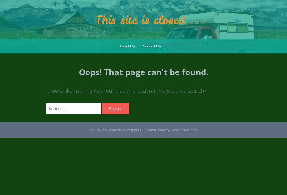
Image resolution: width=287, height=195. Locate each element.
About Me (127, 46)
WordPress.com (185, 130)
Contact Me (152, 46)
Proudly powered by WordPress (115, 130)
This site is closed (140, 20)
